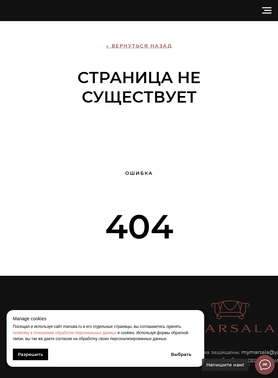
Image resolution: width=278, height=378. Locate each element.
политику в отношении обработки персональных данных (64, 333)
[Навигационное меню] (266, 10)
